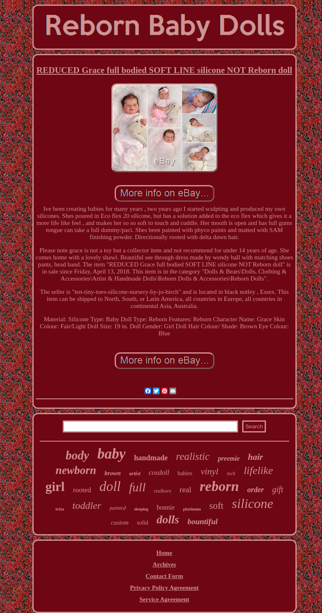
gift (277, 489)
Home (164, 553)
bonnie (166, 507)
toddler (86, 505)
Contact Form (164, 576)
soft (216, 506)
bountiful (202, 521)
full (137, 487)
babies (184, 473)
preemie (228, 458)
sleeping (141, 509)
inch (231, 473)
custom (120, 522)
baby (111, 454)
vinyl (210, 471)
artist (134, 473)
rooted (82, 490)
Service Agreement (164, 599)
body (77, 455)
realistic (192, 456)
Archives (164, 564)
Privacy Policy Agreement (164, 587)
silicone (252, 503)
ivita (60, 508)
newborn (76, 470)
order (255, 490)
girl (55, 486)
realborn (163, 491)
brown (112, 473)
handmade (150, 458)
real (185, 489)
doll (109, 486)
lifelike (258, 470)
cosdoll (159, 472)
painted (118, 508)
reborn (219, 486)
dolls (168, 519)
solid (142, 523)
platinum (192, 508)
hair (255, 457)
